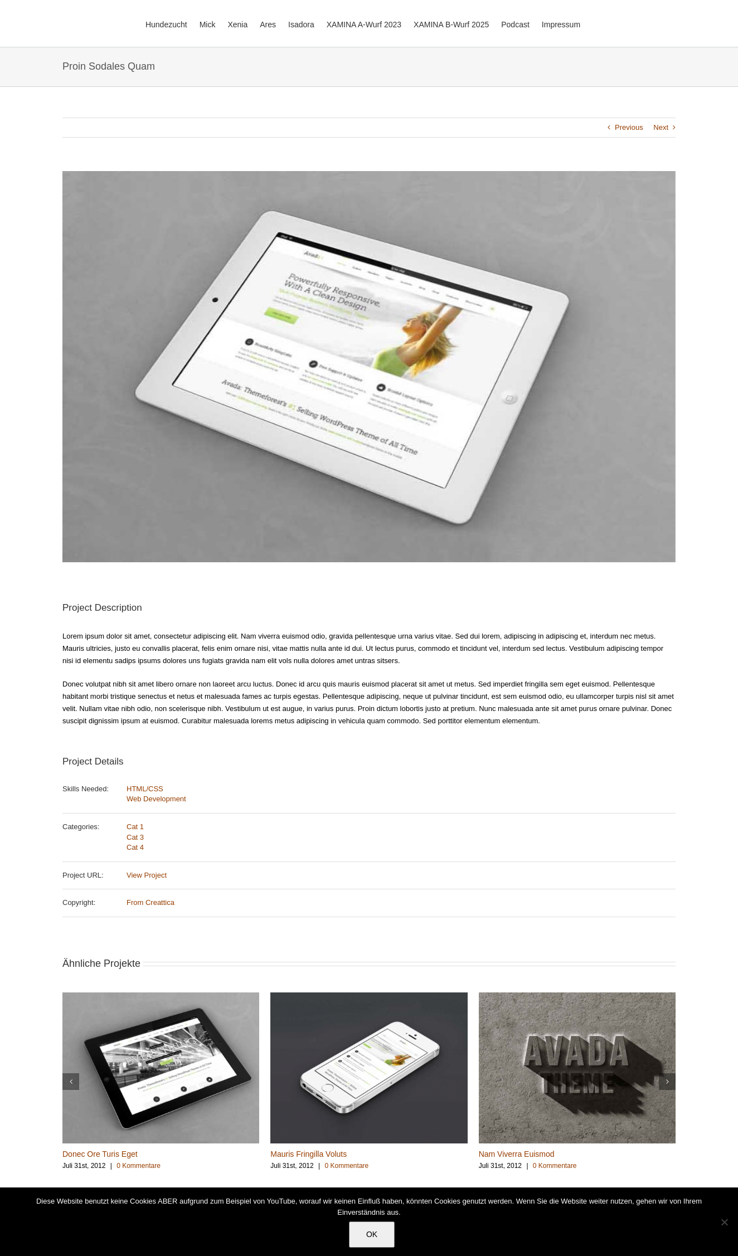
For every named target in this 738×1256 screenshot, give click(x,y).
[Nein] (724, 1222)
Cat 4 (135, 847)
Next (660, 127)
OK (371, 1234)
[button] (70, 1081)
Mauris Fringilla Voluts (308, 1154)
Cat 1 (135, 826)
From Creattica (150, 902)
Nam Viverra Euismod (517, 1154)
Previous (629, 127)
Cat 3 (135, 837)
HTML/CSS (145, 789)
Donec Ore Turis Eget (100, 1154)
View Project (147, 875)
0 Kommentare (138, 1166)
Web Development (156, 799)
